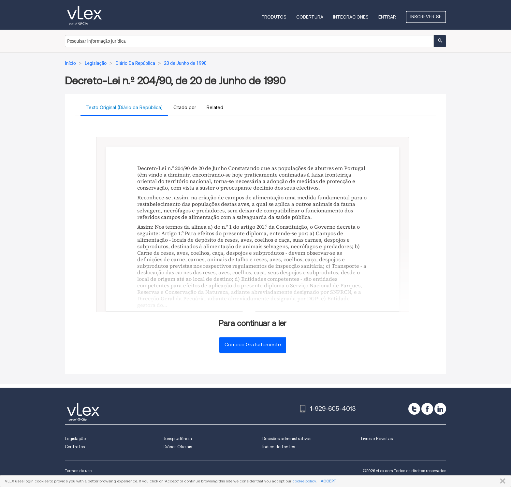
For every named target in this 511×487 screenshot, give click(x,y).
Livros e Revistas (377, 438)
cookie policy (304, 481)
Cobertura (309, 17)
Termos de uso (78, 470)
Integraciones (351, 17)
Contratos (75, 446)
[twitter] (414, 409)
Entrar (387, 17)
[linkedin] (440, 409)
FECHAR (501, 481)
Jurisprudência (178, 438)
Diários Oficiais (178, 446)
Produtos (274, 17)
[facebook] (427, 409)
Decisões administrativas (286, 438)
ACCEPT (328, 481)
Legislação (75, 438)
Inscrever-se (426, 16)
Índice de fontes (278, 446)
